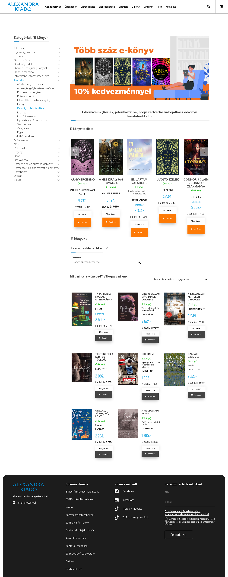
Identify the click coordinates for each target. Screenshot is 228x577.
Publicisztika (21, 148)
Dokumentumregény (29, 92)
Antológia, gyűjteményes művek (35, 88)
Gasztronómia (22, 60)
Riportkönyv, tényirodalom (32, 120)
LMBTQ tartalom (24, 136)
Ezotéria (18, 56)
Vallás (17, 179)
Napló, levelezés (26, 116)
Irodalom (20, 80)
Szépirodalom (25, 124)
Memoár (22, 112)
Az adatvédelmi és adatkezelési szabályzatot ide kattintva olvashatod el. (187, 513)
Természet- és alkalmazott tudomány (36, 167)
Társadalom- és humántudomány (33, 163)
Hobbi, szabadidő (24, 72)
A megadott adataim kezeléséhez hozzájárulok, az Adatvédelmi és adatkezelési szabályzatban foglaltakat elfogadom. (190, 521)
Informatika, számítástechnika (31, 76)
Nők (16, 144)
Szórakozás (21, 160)
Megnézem (83, 214)
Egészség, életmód (25, 52)
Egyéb (20, 132)
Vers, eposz (24, 128)
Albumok (19, 48)
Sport (17, 156)
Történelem (20, 171)
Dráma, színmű (26, 96)
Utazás (18, 175)
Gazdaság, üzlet (23, 64)
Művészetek (21, 140)
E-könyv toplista (81, 129)
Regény (18, 152)
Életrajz (21, 104)
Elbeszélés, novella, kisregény (34, 100)
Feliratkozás (178, 535)
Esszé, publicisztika (30, 108)
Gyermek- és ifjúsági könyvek (31, 68)
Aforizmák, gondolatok (30, 84)
